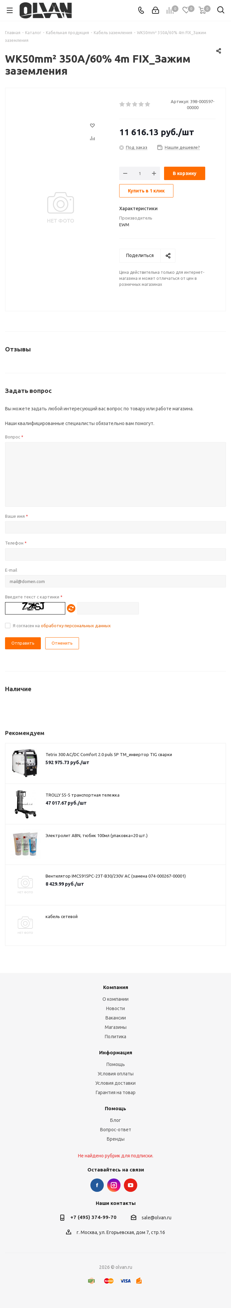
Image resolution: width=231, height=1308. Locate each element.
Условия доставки (115, 1083)
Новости (115, 1008)
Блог (115, 1120)
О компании (115, 999)
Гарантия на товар (116, 1092)
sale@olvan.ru (156, 1217)
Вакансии (115, 1017)
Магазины (116, 1027)
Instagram (114, 1185)
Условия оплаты (116, 1073)
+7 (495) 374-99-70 (93, 1217)
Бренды (116, 1139)
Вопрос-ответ (115, 1129)
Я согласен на (62, 625)
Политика (115, 1036)
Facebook (97, 1185)
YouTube (130, 1185)
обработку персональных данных (76, 625)
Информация (115, 1052)
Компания (115, 987)
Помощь (115, 1064)
